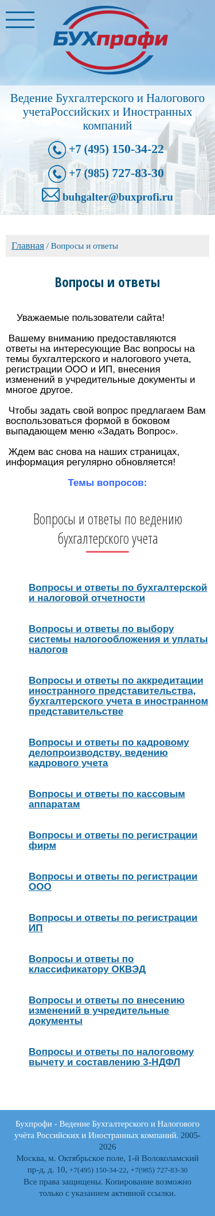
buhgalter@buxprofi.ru (117, 197)
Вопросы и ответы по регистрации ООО (113, 881)
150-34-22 (116, 149)
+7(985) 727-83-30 (159, 1170)
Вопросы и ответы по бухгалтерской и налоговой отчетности (118, 592)
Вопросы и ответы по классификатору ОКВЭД (87, 964)
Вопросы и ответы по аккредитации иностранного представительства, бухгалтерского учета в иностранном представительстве (118, 696)
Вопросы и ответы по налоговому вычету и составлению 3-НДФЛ (111, 1057)
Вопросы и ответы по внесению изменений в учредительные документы (107, 1010)
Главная (27, 245)
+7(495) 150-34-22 (97, 1170)
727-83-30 (116, 173)
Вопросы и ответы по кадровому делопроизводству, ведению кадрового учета (109, 752)
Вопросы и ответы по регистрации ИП (113, 922)
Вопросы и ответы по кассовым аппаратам (107, 799)
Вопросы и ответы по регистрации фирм (113, 840)
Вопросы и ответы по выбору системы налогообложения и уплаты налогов (118, 639)
